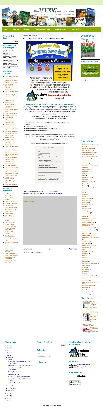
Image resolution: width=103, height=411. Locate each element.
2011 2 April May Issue (11, 80)
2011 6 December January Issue (10, 88)
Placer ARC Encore (10, 248)
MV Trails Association (11, 246)
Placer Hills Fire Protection (9, 250)
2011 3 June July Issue (11, 82)
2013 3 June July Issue (11, 115)
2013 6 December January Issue (10, 125)
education (85, 179)
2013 (8, 396)
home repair (85, 200)
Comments (41, 356)
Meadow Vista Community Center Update (19, 376)
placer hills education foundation (88, 260)
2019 (8, 345)
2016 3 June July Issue (11, 159)
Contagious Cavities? (13, 374)
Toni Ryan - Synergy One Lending (10, 261)
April (9, 359)
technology (85, 287)
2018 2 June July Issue (11, 175)
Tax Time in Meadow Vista (15, 382)
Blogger (59, 405)
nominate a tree (86, 251)
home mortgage (86, 198)
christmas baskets (87, 169)
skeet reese (85, 278)
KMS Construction (10, 222)
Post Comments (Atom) (36, 252)
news (83, 249)
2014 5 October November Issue (9, 140)
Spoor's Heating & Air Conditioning (10, 257)
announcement (86, 159)
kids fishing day (86, 204)
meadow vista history (88, 227)
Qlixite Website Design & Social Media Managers (11, 254)
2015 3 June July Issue (11, 152)
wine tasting (85, 294)
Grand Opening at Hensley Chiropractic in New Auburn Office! (94, 318)
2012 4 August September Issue (9, 99)
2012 (8, 398)
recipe (84, 273)
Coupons (84, 146)
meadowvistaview (84, 364)
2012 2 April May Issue (11, 95)
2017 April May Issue (10, 165)
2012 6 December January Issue (10, 106)
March (10, 386)
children (84, 167)
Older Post (72, 249)
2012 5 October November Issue (9, 103)
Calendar (16, 29)
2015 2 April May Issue (33, 193)
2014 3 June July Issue (11, 133)
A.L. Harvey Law (9, 193)
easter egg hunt (86, 177)
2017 (8, 350)
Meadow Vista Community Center (10, 236)
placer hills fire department (89, 263)
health (84, 194)
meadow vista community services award (51, 193)
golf (83, 192)
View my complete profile (84, 367)
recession (85, 271)
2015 (8, 355)
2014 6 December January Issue (10, 143)
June (9, 357)
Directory (27, 29)
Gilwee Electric (9, 213)
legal (83, 206)
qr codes (84, 267)
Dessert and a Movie (88, 148)
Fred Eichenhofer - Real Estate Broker (11, 210)
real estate (85, 269)
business (84, 163)
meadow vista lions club (88, 230)
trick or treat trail (86, 292)
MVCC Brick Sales (87, 150)
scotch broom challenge (88, 276)
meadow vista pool (87, 235)
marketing (85, 211)
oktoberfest (85, 253)
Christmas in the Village (88, 144)
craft (83, 173)
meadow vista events (88, 222)
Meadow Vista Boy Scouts (89, 152)
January (10, 390)
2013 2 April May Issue (11, 113)
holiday (84, 196)
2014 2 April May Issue (11, 131)
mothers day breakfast (88, 245)
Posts (40, 354)
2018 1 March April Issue (11, 173)
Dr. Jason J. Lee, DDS (11, 203)
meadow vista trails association (90, 237)
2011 (8, 400)
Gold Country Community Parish (10, 216)
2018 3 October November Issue (9, 178)
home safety (85, 202)
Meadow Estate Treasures (9, 232)
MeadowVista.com (61, 29)
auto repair (85, 161)
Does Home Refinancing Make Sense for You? (20, 365)
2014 (8, 393)
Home (6, 29)
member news (86, 241)
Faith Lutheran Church (11, 207)
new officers (85, 247)
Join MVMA (76, 29)
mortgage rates (86, 243)
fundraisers (85, 190)
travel (83, 290)
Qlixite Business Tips (89, 301)
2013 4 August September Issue (9, 118)
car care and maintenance (89, 165)
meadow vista (86, 213)
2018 (8, 348)
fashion (84, 183)
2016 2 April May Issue (11, 157)
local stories (85, 208)
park (83, 255)
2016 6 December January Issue (10, 162)
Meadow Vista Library (88, 154)
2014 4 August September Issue (9, 136)
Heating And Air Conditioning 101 (88, 324)
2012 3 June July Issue (11, 97)
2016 (8, 352)
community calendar (87, 171)
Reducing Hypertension (14, 371)
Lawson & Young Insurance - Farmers (10, 225)
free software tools (87, 188)
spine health (85, 280)
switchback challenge (88, 285)
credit (83, 175)
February (10, 388)
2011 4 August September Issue (9, 85)
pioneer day (85, 257)
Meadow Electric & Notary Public (10, 228)
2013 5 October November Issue (9, 121)
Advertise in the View (42, 29)
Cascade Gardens (10, 196)
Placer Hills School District (89, 156)
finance (84, 186)
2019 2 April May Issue (11, 184)
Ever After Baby (9, 205)
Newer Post (27, 249)
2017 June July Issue (10, 171)
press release (86, 265)
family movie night (87, 181)
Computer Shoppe (10, 201)
